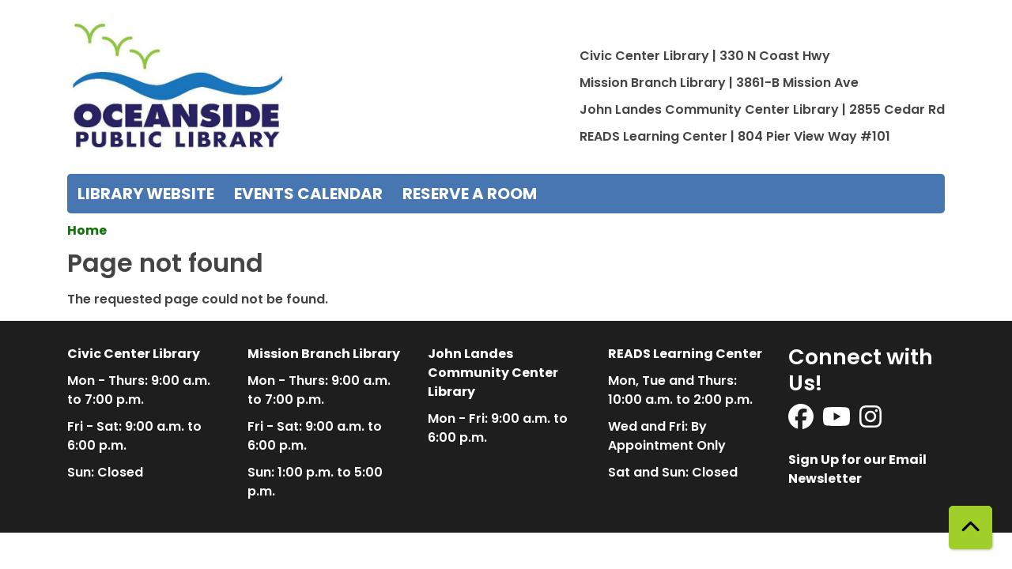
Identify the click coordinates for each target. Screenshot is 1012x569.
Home (87, 230)
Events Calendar (308, 194)
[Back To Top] (970, 527)
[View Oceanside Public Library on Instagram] (870, 422)
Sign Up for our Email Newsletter (857, 469)
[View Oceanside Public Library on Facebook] (802, 422)
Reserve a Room (469, 194)
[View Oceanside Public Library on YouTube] (837, 422)
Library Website (145, 194)
